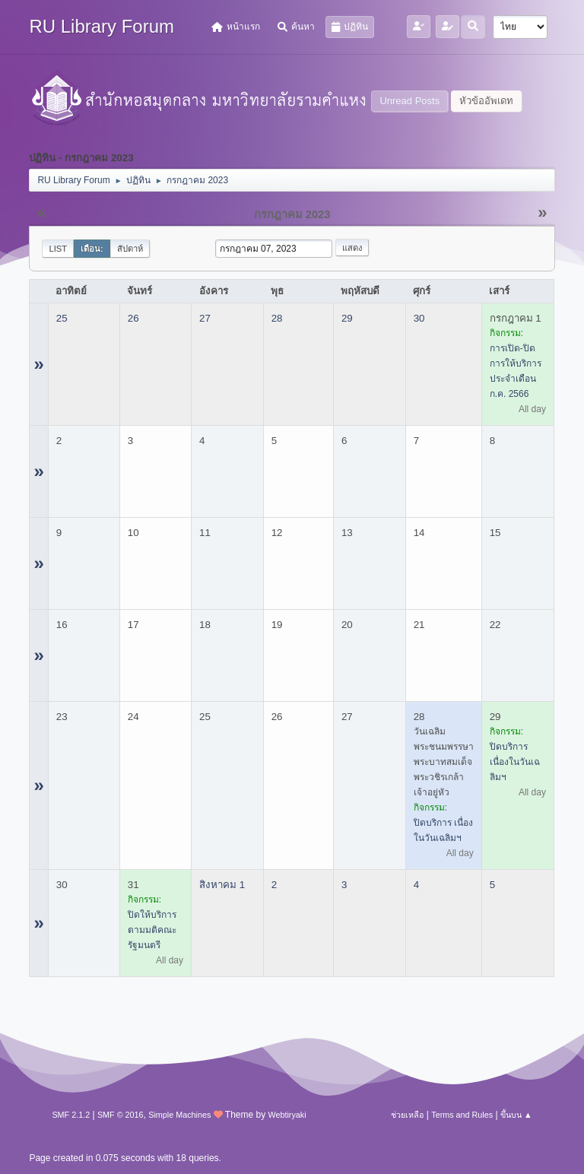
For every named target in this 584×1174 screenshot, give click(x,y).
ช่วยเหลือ (407, 1114)
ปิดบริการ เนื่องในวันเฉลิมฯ (515, 761)
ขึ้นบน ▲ (516, 1114)
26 (133, 318)
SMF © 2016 (120, 1114)
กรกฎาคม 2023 (292, 214)
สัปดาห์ (130, 248)
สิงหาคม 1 (222, 884)
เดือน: (92, 248)
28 (277, 318)
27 (205, 318)
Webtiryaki (287, 1114)
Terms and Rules (462, 1114)
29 (347, 318)
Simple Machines (179, 1114)
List (58, 248)
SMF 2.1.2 (71, 1114)
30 (419, 318)
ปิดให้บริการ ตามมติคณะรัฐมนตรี (152, 929)
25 (62, 318)
